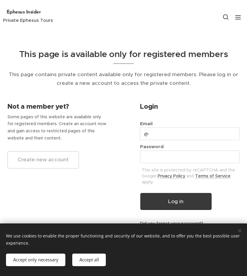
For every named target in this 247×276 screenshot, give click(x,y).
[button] (225, 17)
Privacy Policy (171, 176)
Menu (238, 17)
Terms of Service (213, 176)
